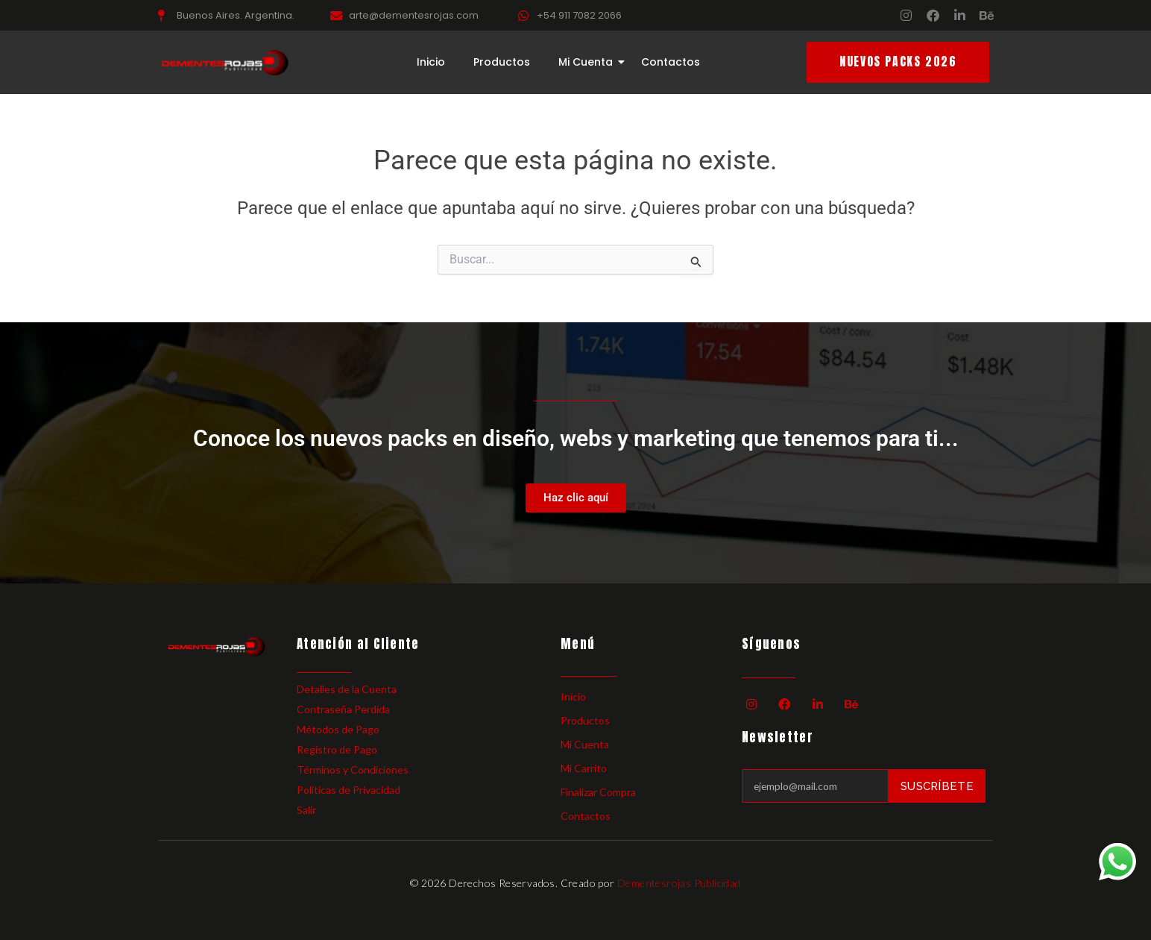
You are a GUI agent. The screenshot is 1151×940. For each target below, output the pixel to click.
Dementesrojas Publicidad (679, 883)
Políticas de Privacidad (348, 789)
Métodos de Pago (338, 729)
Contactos (670, 62)
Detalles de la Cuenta (347, 689)
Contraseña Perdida (343, 709)
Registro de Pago (337, 749)
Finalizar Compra (598, 792)
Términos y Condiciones (353, 769)
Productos (501, 62)
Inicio (431, 62)
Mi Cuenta (588, 62)
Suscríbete (937, 785)
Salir (306, 809)
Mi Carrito (584, 768)
